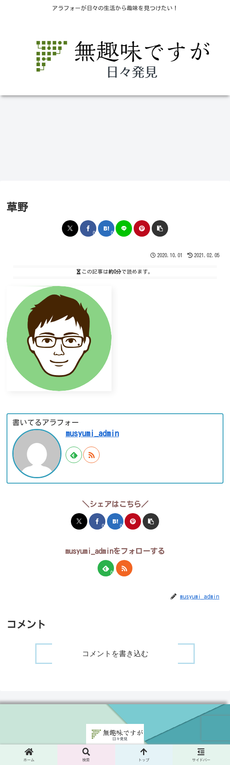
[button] (160, 228)
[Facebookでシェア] (88, 228)
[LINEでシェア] (124, 228)
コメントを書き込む (115, 654)
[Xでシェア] (70, 228)
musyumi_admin (92, 433)
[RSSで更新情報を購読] (91, 455)
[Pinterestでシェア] (142, 228)
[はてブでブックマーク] (106, 228)
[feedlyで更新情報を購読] (74, 455)
